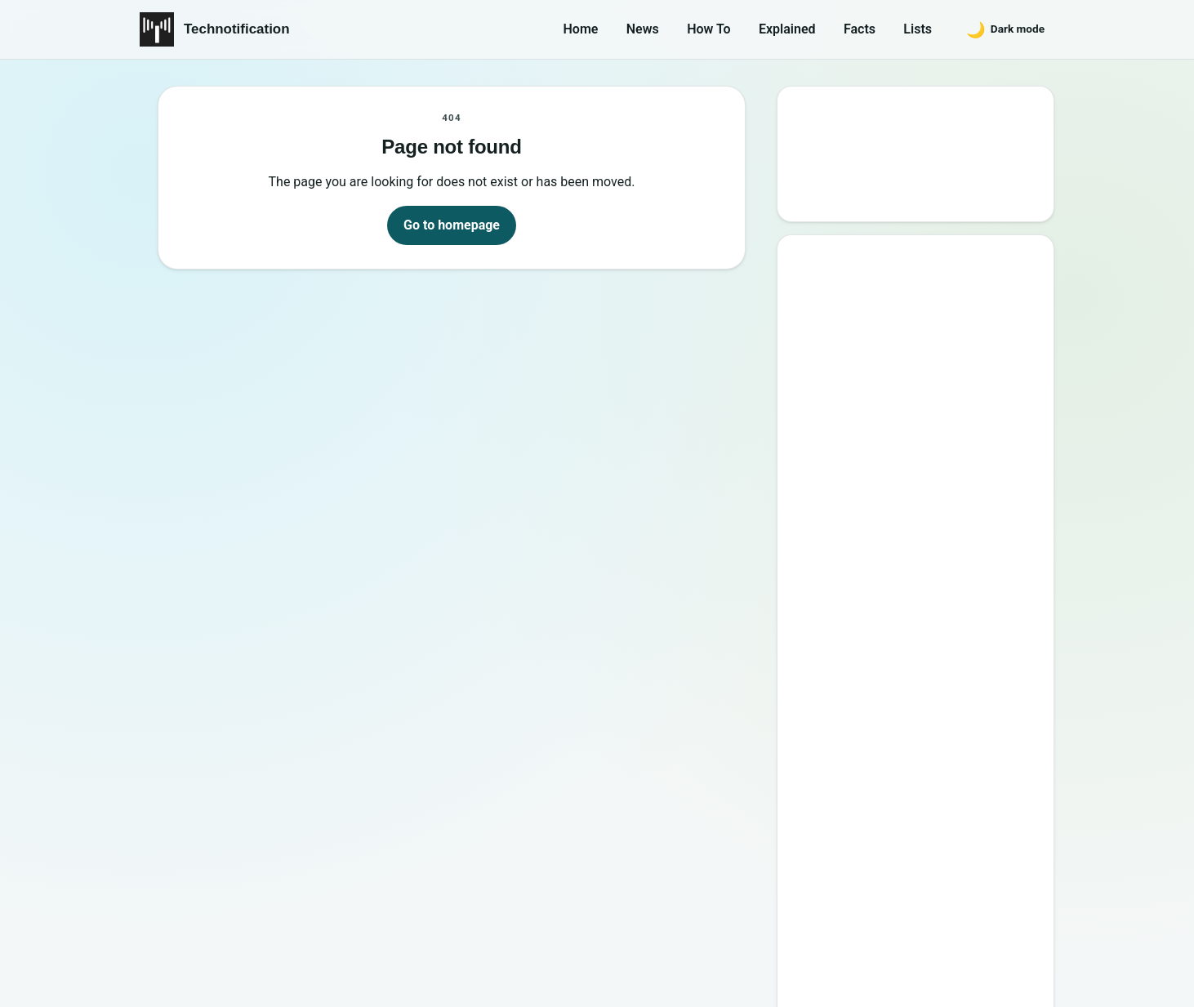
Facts (859, 29)
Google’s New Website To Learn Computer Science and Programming (917, 325)
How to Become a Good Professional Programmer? (933, 569)
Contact (875, 907)
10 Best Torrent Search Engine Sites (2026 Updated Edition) (931, 381)
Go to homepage (451, 225)
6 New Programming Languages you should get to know (931, 522)
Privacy (947, 907)
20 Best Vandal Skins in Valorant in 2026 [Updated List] (928, 663)
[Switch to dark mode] (1005, 29)
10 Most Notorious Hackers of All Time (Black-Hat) (923, 616)
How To (708, 29)
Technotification (237, 29)
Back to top (1025, 980)
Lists (917, 29)
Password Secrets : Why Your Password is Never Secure (911, 710)
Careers (1020, 907)
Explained (787, 29)
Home (581, 29)
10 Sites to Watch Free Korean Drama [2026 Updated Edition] (914, 757)
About (805, 907)
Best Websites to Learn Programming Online (893, 428)
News (642, 29)
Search (825, 193)
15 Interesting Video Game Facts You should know (921, 475)
